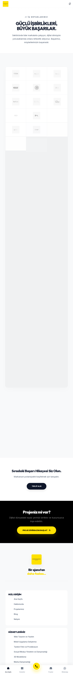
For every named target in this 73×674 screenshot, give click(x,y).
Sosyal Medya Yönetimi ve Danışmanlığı (28, 652)
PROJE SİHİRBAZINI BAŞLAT (37, 530)
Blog (14, 614)
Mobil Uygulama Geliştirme (23, 641)
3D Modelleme (18, 657)
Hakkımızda (17, 604)
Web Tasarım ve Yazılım (22, 636)
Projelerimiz (17, 609)
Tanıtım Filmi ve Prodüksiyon (24, 646)
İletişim (15, 619)
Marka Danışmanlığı (20, 662)
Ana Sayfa (16, 599)
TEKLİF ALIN (36, 486)
